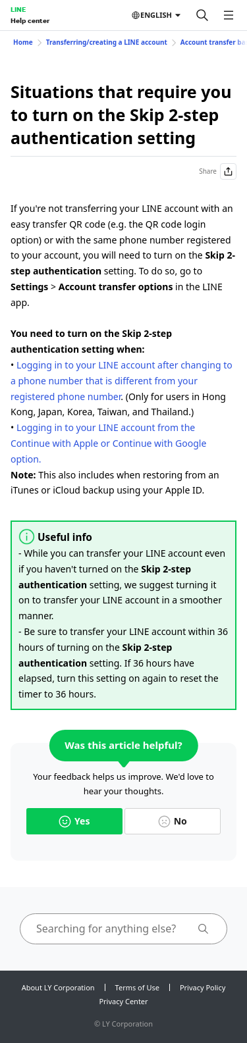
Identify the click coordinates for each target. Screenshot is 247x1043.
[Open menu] (228, 15)
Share (217, 171)
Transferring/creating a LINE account (106, 42)
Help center (30, 20)
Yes (74, 821)
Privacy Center (123, 1001)
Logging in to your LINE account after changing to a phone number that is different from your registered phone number (122, 381)
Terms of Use (137, 987)
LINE (18, 9)
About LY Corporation (58, 987)
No (172, 821)
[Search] (202, 15)
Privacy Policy (202, 987)
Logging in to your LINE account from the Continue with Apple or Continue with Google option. (108, 443)
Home (23, 42)
